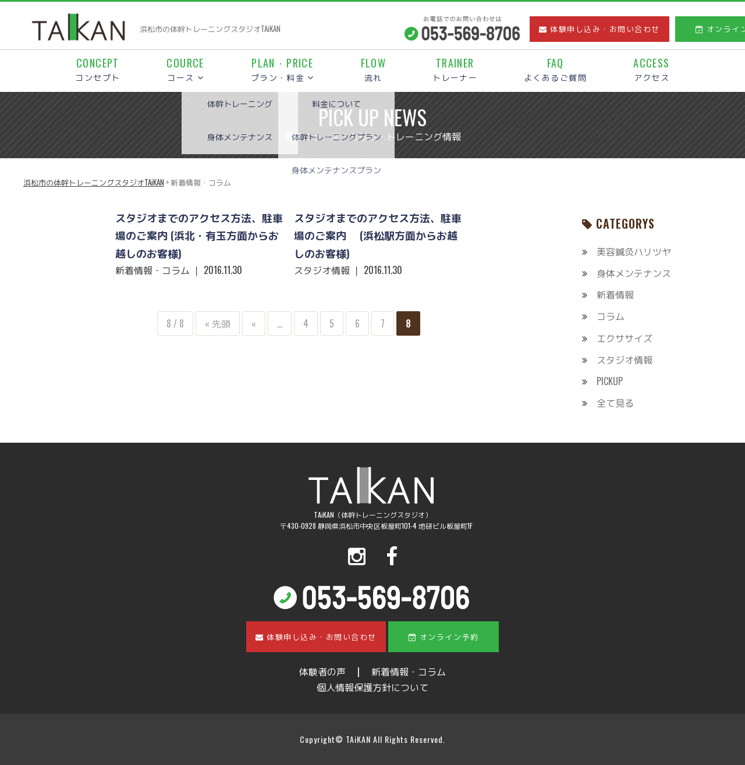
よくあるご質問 (555, 70)
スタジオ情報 (624, 360)
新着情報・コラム (408, 671)
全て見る (615, 403)
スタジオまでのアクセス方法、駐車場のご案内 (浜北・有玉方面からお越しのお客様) (199, 235)
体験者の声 (322, 671)
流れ (373, 70)
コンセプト (97, 70)
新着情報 (615, 294)
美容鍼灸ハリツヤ (634, 251)
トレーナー (454, 70)
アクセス (651, 70)
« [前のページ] (253, 323)
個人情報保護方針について (372, 687)
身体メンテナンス (634, 273)
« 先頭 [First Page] (217, 323)
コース (185, 70)
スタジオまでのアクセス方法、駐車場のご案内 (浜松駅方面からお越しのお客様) (378, 235)
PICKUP (610, 381)
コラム (611, 316)
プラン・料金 (282, 70)
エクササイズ (624, 338)
